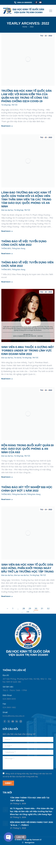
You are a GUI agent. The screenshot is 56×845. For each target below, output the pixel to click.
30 (36, 608)
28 (23, 608)
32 (48, 608)
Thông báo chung (18, 248)
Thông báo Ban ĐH (19, 494)
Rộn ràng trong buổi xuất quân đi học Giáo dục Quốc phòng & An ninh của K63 (27, 449)
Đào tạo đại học (7, 210)
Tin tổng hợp (6, 105)
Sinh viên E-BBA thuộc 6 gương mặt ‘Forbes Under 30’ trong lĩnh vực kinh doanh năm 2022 (27, 350)
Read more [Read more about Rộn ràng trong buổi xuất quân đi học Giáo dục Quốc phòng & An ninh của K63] (7, 477)
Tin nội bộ (17, 358)
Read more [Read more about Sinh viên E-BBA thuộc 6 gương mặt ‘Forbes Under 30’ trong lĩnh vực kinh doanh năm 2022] (7, 379)
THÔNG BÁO (6, 248)
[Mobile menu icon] (50, 10)
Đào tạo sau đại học (21, 575)
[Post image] (5, 799)
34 (28, 611)
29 (30, 608)
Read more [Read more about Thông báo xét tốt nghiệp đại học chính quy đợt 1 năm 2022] (7, 499)
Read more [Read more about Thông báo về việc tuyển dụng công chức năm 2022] (7, 254)
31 (42, 608)
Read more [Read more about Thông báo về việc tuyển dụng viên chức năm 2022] (7, 282)
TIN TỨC (14, 105)
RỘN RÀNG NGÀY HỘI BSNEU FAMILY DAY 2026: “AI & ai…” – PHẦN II (31, 823)
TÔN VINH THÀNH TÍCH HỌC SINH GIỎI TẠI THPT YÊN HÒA (29, 799)
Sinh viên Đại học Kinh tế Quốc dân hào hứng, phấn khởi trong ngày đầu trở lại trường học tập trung (27, 568)
